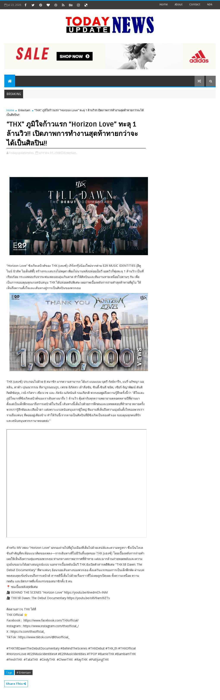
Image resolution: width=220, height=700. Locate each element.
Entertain (24, 110)
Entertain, (70, 153)
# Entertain (24, 672)
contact (194, 4)
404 (209, 4)
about (178, 4)
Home (163, 4)
